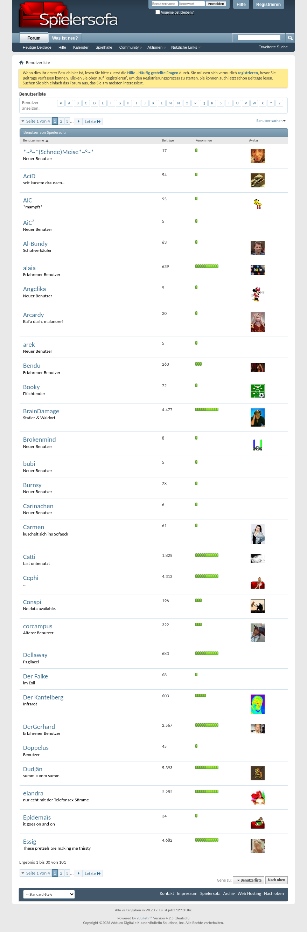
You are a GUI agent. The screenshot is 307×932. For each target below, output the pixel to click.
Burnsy (32, 485)
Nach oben (276, 880)
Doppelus (36, 748)
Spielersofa (210, 893)
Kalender (81, 47)
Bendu (32, 365)
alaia (29, 268)
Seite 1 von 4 (38, 121)
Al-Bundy (35, 244)
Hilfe (241, 4)
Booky (31, 387)
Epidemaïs (37, 817)
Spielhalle (104, 47)
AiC (27, 200)
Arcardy (33, 315)
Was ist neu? (65, 38)
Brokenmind (39, 439)
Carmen (33, 527)
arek (29, 344)
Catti (29, 557)
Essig (29, 841)
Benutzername (36, 140)
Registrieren (268, 4)
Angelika (34, 289)
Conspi (32, 602)
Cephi (31, 578)
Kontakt (167, 893)
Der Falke (35, 676)
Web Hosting (249, 893)
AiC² (28, 223)
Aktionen (154, 47)
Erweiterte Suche (273, 47)
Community (129, 47)
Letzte (93, 121)
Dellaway (35, 655)
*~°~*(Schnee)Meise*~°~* (58, 152)
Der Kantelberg (43, 697)
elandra (33, 793)
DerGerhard (39, 727)
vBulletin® (145, 918)
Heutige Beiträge (37, 47)
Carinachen (38, 506)
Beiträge (168, 140)
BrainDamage (41, 411)
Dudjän (32, 769)
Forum (33, 38)
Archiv (229, 893)
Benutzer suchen (269, 120)
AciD (29, 176)
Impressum (187, 893)
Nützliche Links (184, 47)
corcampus (38, 626)
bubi (29, 464)
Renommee (204, 140)
